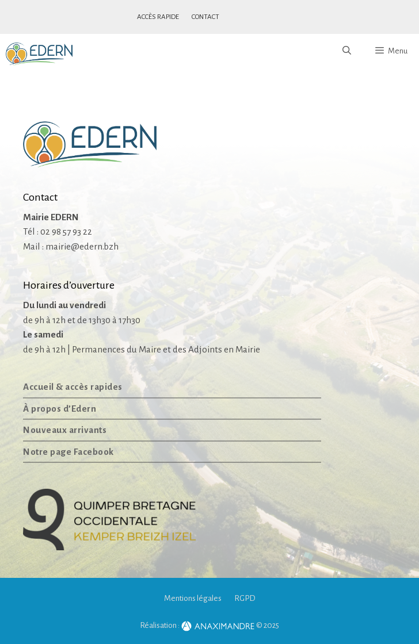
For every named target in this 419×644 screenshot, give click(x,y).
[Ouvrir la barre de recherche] (346, 51)
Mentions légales (193, 598)
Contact (205, 17)
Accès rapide (158, 17)
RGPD (245, 598)
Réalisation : (197, 625)
